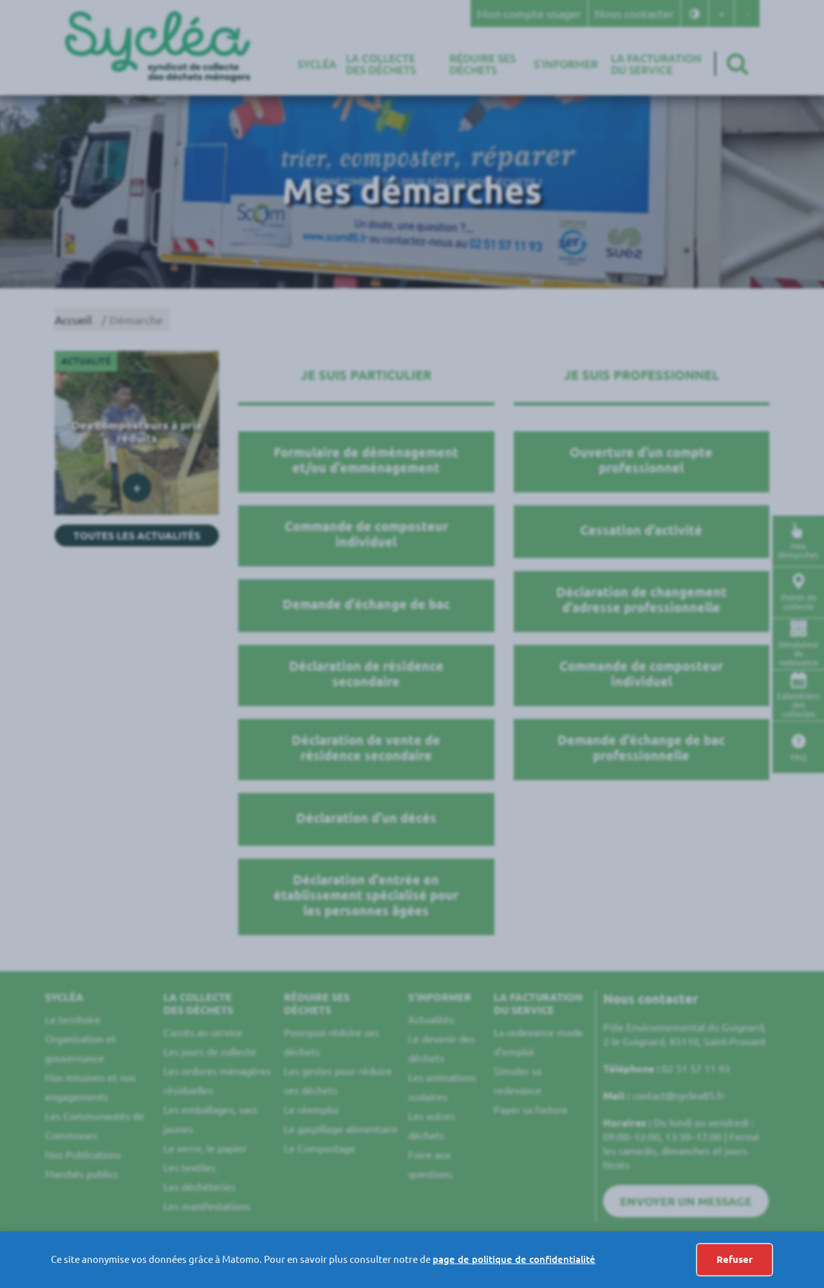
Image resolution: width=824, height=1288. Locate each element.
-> (649, 1259)
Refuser (734, 1259)
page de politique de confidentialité (514, 1259)
